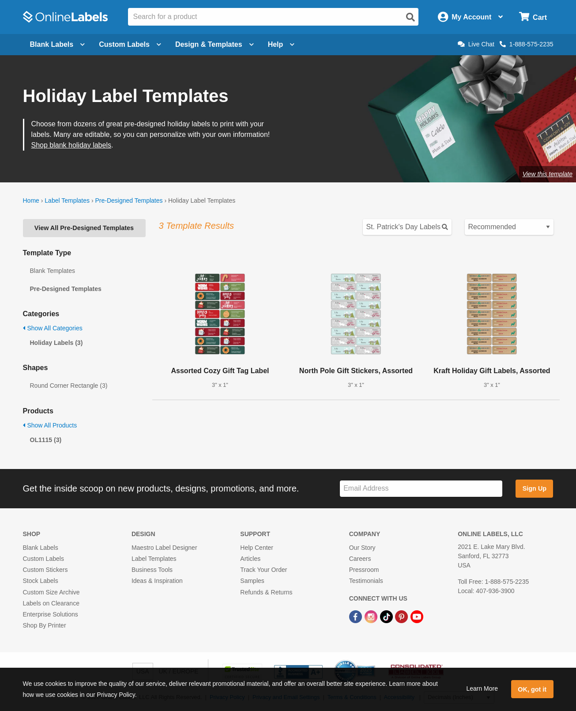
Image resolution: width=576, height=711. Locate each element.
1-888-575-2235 (526, 44)
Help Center (256, 547)
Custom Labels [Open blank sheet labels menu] (130, 44)
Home (31, 200)
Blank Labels (40, 547)
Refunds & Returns (266, 592)
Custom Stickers (45, 569)
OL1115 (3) (46, 439)
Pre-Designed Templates (128, 200)
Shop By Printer (44, 625)
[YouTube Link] (416, 616)
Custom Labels (43, 558)
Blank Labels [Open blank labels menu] (57, 44)
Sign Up (534, 488)
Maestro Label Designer (164, 547)
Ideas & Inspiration (157, 580)
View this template (547, 174)
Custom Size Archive (51, 592)
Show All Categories (53, 328)
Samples (252, 580)
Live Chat (476, 44)
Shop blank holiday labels (71, 145)
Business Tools (152, 569)
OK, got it (532, 689)
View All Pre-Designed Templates (84, 227)
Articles (250, 558)
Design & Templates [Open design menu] (214, 44)
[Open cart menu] (532, 17)
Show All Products (50, 425)
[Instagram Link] (372, 616)
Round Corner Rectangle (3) (69, 385)
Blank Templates (52, 270)
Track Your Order (263, 569)
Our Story (362, 547)
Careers (360, 558)
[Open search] (410, 17)
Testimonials (366, 580)
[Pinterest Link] (402, 616)
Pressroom (364, 569)
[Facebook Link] (356, 616)
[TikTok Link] (387, 616)
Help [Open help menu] (281, 44)
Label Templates (67, 200)
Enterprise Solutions (50, 614)
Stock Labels (40, 580)
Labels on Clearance (51, 603)
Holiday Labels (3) (56, 342)
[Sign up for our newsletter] (421, 488)
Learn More (482, 688)
